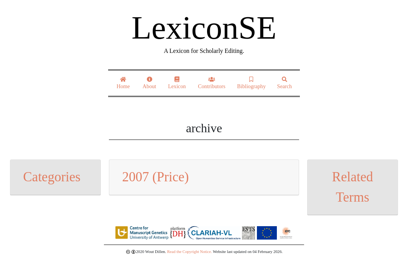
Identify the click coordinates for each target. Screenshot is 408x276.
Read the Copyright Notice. (189, 252)
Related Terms (352, 187)
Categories (52, 176)
